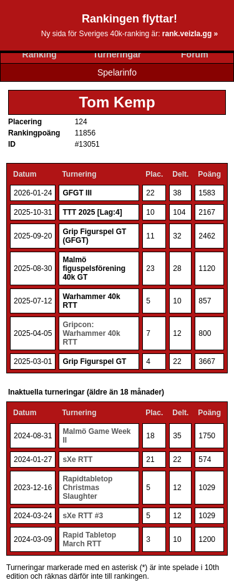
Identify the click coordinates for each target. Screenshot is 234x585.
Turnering (79, 174)
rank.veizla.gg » (190, 33)
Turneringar (117, 54)
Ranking (39, 54)
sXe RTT (77, 459)
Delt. (180, 174)
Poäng (209, 174)
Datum (24, 174)
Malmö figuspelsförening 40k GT (93, 268)
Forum (194, 54)
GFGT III (77, 193)
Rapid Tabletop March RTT (89, 539)
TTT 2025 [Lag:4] (92, 212)
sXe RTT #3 (82, 515)
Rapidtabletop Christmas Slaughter (87, 487)
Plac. (154, 174)
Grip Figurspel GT (94, 361)
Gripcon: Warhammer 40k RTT (91, 333)
